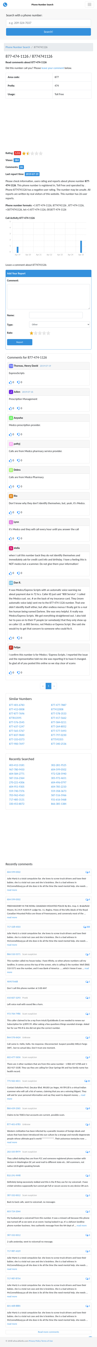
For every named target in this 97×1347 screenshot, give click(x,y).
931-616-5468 (58, 799)
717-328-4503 (14, 926)
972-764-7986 (14, 1013)
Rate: (10, 332)
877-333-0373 (16, 739)
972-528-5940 (58, 773)
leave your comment (53, 68)
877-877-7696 (16, 713)
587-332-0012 (14, 1195)
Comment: (13, 280)
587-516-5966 (58, 795)
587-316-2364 (16, 778)
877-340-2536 (58, 743)
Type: (10, 324)
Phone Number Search (42, 4)
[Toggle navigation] (89, 4)
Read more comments (48, 1332)
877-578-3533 (58, 713)
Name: (10, 315)
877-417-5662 (58, 717)
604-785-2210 (58, 786)
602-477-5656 (14, 1057)
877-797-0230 (58, 735)
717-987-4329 (14, 1251)
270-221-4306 (16, 782)
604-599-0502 (58, 769)
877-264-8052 (58, 726)
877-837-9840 (16, 735)
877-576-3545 (16, 722)
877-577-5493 (58, 730)
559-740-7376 (16, 791)
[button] (48, 32)
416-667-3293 (14, 997)
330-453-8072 (16, 803)
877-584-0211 (58, 722)
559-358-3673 (58, 791)
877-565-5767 (16, 730)
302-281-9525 (58, 765)
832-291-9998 (14, 1175)
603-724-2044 (14, 1211)
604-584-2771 (16, 773)
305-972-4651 (58, 778)
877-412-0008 (16, 709)
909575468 (12, 981)
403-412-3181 (16, 765)
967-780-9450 (16, 769)
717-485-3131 (16, 799)
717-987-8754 (14, 1278)
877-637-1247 (16, 726)
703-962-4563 (16, 795)
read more (12, 890)
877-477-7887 (58, 705)
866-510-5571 (14, 954)
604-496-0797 (58, 782)
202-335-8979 (14, 1151)
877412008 (57, 709)
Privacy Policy (35, 1341)
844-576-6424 (14, 1037)
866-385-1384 (58, 803)
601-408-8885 (14, 1305)
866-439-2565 (14, 1108)
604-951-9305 (16, 786)
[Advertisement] (48, 124)
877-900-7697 (16, 743)
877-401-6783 (16, 705)
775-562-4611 (14, 1081)
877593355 (57, 739)
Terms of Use (47, 1341)
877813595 (15, 717)
